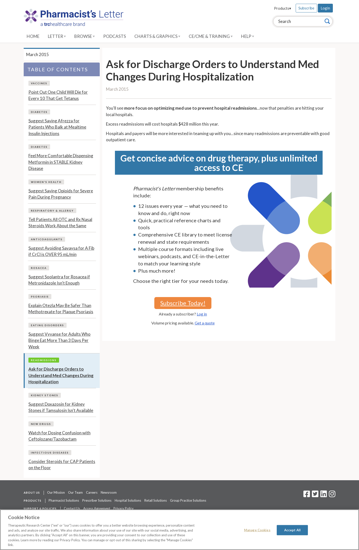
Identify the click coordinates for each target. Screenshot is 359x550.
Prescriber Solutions (96, 500)
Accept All (292, 530)
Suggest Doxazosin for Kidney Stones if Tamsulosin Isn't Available (60, 407)
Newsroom (109, 492)
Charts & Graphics (157, 36)
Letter (57, 36)
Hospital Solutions (128, 500)
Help (247, 36)
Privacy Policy (123, 508)
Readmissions (44, 360)
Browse (84, 36)
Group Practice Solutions (188, 500)
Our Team (75, 492)
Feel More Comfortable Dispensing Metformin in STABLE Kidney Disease (60, 162)
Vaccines (39, 83)
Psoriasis (40, 296)
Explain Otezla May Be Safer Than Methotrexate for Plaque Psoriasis (60, 308)
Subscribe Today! (182, 303)
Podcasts (114, 36)
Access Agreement (96, 508)
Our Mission (56, 492)
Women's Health (46, 181)
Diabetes (39, 111)
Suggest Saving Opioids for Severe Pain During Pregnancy (60, 194)
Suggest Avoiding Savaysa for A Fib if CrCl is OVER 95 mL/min (61, 251)
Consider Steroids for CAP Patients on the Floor (61, 465)
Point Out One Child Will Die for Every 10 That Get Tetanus (58, 95)
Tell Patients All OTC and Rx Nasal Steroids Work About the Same (60, 223)
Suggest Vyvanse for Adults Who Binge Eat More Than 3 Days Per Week (59, 340)
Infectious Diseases (50, 452)
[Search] (327, 21)
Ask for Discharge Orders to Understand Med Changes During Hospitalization (60, 375)
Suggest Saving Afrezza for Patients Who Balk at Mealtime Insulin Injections (57, 127)
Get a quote (205, 322)
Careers (91, 492)
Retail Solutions (155, 500)
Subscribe (306, 8)
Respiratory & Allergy (52, 210)
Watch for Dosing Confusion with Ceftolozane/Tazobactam (59, 436)
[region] (179, 529)
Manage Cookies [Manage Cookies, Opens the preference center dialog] (257, 530)
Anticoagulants (47, 239)
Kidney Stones (44, 395)
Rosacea (39, 267)
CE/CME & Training (211, 36)
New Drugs (41, 423)
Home (33, 36)
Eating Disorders (47, 325)
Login (325, 8)
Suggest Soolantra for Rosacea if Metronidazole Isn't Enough (59, 280)
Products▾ (282, 8)
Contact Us (72, 508)
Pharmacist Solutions (64, 500)
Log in (202, 314)
